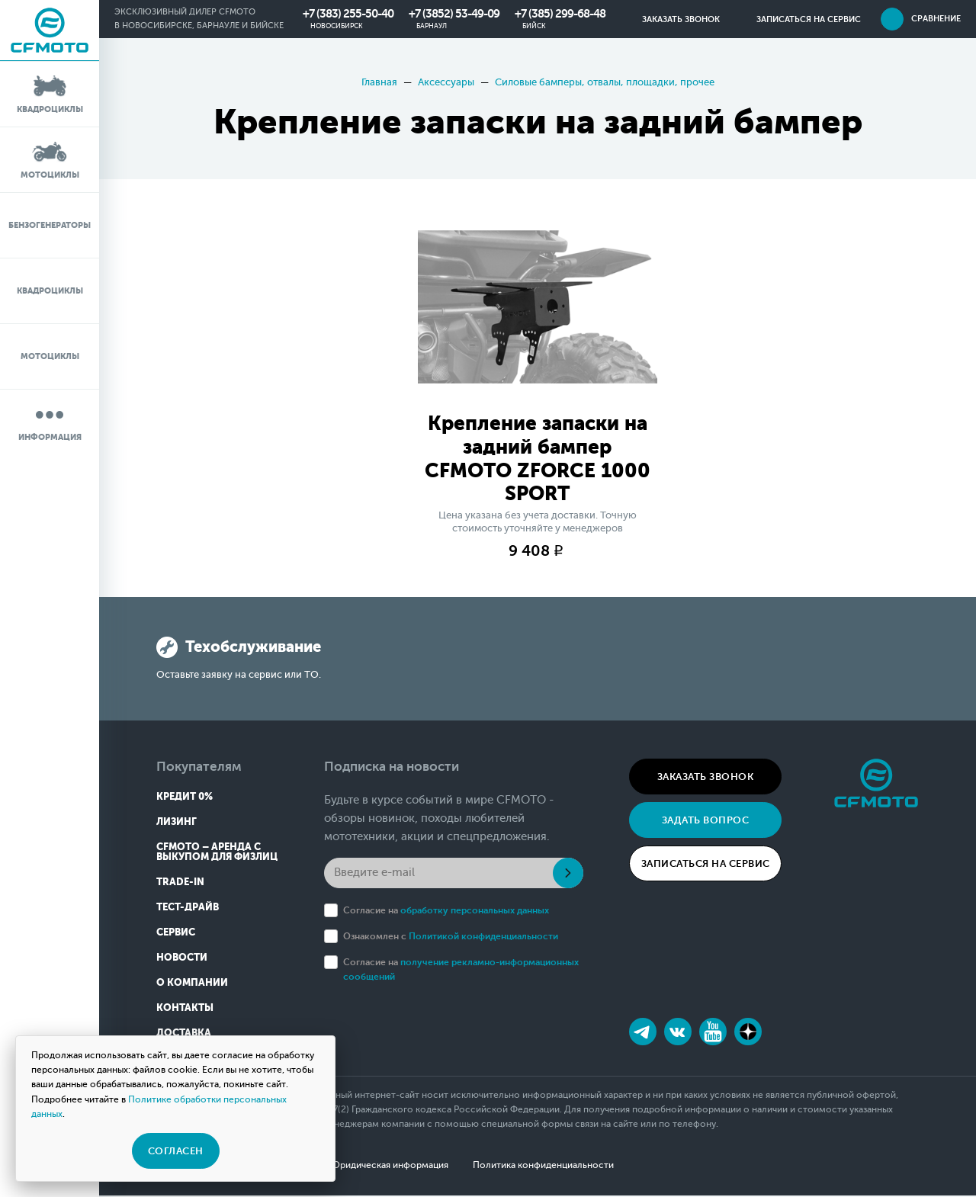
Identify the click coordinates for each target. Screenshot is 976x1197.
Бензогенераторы (49, 225)
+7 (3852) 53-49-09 (454, 14)
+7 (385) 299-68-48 (560, 14)
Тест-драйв (187, 908)
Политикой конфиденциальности (483, 937)
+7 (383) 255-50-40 (348, 14)
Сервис (175, 934)
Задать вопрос (706, 821)
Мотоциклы (50, 159)
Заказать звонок (705, 778)
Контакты (185, 1009)
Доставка (183, 1034)
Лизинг (176, 823)
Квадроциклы (50, 93)
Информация (50, 421)
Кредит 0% (184, 798)
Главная (379, 82)
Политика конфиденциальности (544, 1166)
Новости (181, 959)
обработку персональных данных (474, 912)
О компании (192, 984)
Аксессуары (446, 82)
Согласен (176, 1151)
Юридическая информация (390, 1166)
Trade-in (180, 883)
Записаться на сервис (705, 865)
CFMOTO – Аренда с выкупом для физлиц (217, 853)
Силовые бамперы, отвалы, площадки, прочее (604, 82)
